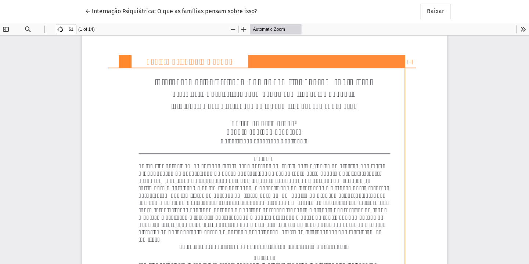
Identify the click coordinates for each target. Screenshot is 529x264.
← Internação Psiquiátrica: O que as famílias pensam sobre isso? (171, 11)
